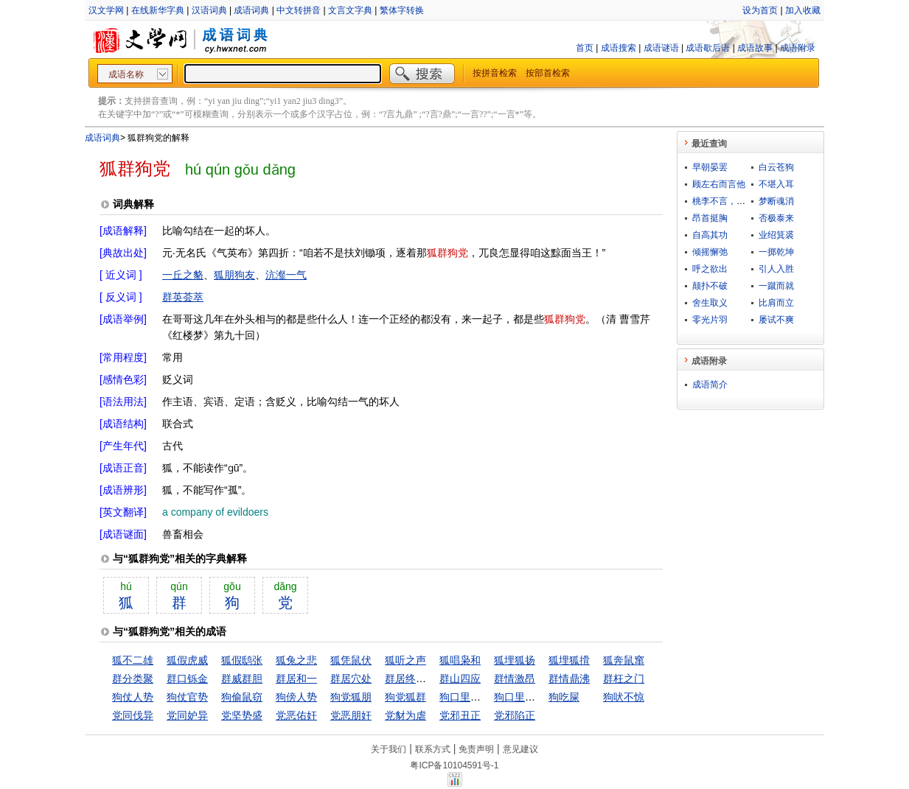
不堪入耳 (776, 184)
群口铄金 (187, 678)
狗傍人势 (296, 697)
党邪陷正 (514, 715)
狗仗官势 (187, 697)
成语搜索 (618, 48)
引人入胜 (776, 269)
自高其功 (710, 235)
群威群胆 (241, 678)
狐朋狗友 (234, 275)
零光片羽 (710, 320)
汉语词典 (209, 10)
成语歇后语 (708, 48)
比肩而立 (776, 303)
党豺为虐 (405, 715)
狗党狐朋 (351, 697)
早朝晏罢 (710, 167)
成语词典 (251, 10)
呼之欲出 (710, 269)
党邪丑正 (460, 715)
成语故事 (755, 48)
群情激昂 (514, 678)
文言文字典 (350, 10)
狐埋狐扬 (514, 660)
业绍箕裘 (776, 235)
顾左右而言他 (718, 184)
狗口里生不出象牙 (535, 697)
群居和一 (296, 678)
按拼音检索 (495, 73)
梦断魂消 (776, 201)
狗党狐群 (405, 697)
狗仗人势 (132, 697)
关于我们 (388, 749)
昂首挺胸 (710, 218)
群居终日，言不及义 (431, 678)
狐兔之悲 (296, 660)
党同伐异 (132, 715)
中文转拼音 (298, 10)
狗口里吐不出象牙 (480, 697)
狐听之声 (405, 660)
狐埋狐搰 (569, 660)
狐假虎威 (187, 660)
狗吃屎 (563, 697)
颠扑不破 (710, 286)
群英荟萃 (182, 297)
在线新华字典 (157, 10)
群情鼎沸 (569, 678)
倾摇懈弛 (710, 252)
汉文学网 (106, 10)
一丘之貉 (182, 275)
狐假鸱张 (241, 660)
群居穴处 (351, 678)
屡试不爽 (776, 320)
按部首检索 (548, 73)
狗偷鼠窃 (241, 697)
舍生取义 (710, 303)
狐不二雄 (132, 660)
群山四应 (460, 678)
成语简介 (710, 384)
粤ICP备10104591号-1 (454, 765)
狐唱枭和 (460, 660)
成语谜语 (661, 48)
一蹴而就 (776, 286)
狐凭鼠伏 (351, 660)
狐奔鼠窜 (623, 660)
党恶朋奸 (351, 715)
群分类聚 (132, 678)
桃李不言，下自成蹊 (732, 201)
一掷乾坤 (776, 252)
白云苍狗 (776, 167)
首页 (584, 48)
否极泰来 (776, 218)
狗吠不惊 (623, 697)
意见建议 (520, 749)
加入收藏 (803, 10)
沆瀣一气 (286, 275)
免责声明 (476, 749)
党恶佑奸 (296, 715)
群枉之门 (623, 678)
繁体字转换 (402, 10)
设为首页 (760, 10)
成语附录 (797, 48)
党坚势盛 (241, 715)
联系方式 (432, 749)
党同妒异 (187, 715)
